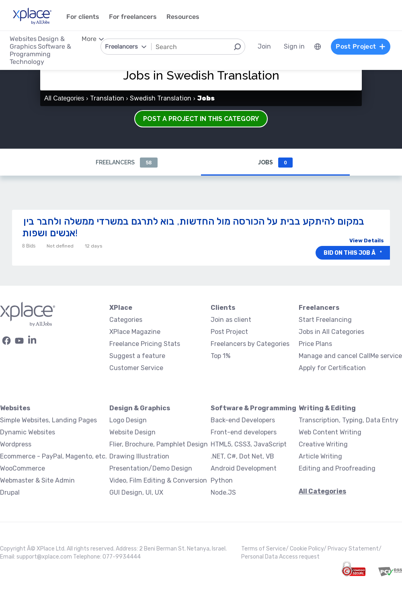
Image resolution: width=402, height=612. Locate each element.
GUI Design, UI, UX (136, 492)
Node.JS (223, 492)
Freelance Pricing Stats (144, 344)
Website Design (132, 432)
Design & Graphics (139, 408)
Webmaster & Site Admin (37, 480)
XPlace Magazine (134, 332)
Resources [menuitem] (182, 16)
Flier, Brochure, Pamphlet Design (158, 444)
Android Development (244, 468)
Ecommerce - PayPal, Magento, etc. (53, 456)
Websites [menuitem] (23, 39)
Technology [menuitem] (27, 61)
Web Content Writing (330, 432)
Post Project (229, 332)
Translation (107, 98)
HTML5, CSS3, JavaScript (249, 444)
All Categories (64, 98)
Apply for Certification (332, 368)
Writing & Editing (327, 408)
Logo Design (128, 420)
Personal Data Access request (280, 556)
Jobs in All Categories (331, 332)
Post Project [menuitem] (361, 46)
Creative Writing (323, 444)
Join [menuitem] (264, 46)
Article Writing (320, 456)
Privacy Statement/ (354, 548)
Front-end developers (244, 432)
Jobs (275, 163)
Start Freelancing (325, 319)
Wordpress (15, 444)
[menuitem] (317, 46)
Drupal (10, 492)
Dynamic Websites (27, 432)
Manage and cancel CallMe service (350, 356)
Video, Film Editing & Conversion (158, 480)
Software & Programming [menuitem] (40, 50)
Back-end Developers (243, 420)
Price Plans (315, 344)
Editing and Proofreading (337, 468)
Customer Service (136, 368)
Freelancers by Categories (250, 344)
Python (222, 480)
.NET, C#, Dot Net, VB (242, 456)
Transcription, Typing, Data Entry (348, 420)
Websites (15, 408)
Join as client (231, 319)
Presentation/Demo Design (150, 468)
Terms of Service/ (265, 548)
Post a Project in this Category (201, 119)
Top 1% (220, 356)
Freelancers (127, 163)
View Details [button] (366, 240)
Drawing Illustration (139, 456)
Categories (125, 319)
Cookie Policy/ (309, 548)
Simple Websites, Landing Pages (48, 420)
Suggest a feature (137, 356)
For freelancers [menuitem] (133, 16)
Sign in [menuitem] (294, 46)
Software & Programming (253, 408)
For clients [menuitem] (82, 16)
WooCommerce (22, 468)
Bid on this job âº (353, 253)
